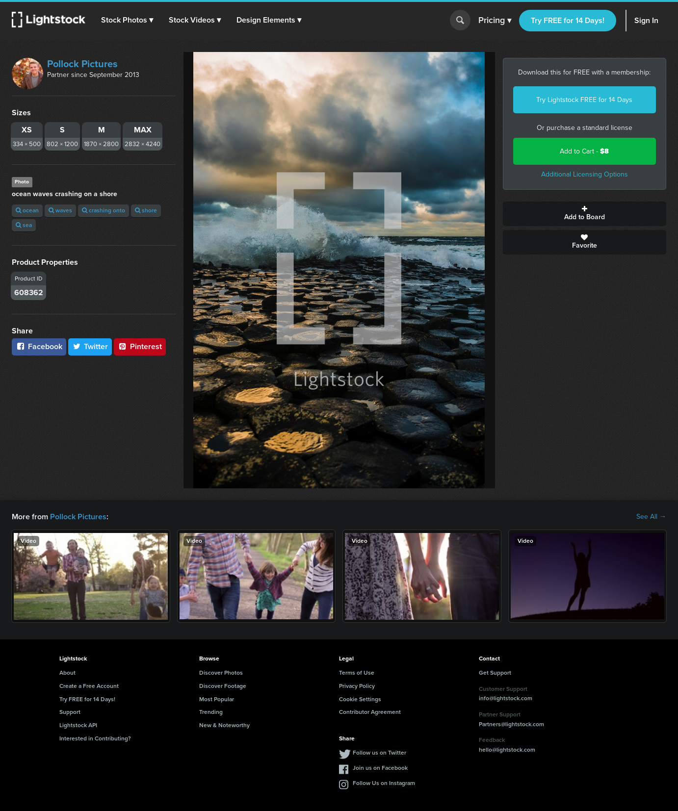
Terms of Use (356, 672)
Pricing (494, 20)
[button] (127, 20)
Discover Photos (221, 672)
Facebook (39, 346)
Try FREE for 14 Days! (567, 20)
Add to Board (585, 213)
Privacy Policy (357, 686)
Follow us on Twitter (379, 752)
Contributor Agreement (370, 712)
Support (69, 712)
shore (146, 210)
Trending (211, 712)
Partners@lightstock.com (511, 724)
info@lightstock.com (505, 698)
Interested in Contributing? (95, 738)
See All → (651, 517)
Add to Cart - (584, 151)
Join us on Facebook (380, 767)
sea (24, 225)
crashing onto (103, 210)
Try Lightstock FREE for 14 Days (584, 100)
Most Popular (216, 699)
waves (60, 210)
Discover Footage (222, 686)
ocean (27, 210)
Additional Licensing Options (584, 174)
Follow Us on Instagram (384, 783)
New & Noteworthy (224, 725)
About (67, 672)
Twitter (90, 346)
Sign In (646, 20)
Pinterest (140, 346)
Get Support (495, 672)
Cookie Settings (360, 699)
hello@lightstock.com (507, 749)
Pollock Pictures (82, 63)
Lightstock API (78, 725)
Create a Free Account (89, 686)
